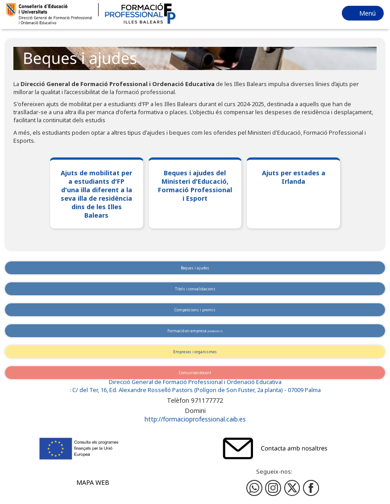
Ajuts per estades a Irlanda (293, 177)
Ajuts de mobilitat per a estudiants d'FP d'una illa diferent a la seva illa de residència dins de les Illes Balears (96, 194)
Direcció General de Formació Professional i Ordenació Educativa (195, 382)
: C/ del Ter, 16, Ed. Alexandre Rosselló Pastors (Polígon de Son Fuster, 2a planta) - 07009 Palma (195, 390)
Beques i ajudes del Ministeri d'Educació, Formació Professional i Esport (195, 185)
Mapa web (92, 482)
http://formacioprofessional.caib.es (195, 419)
